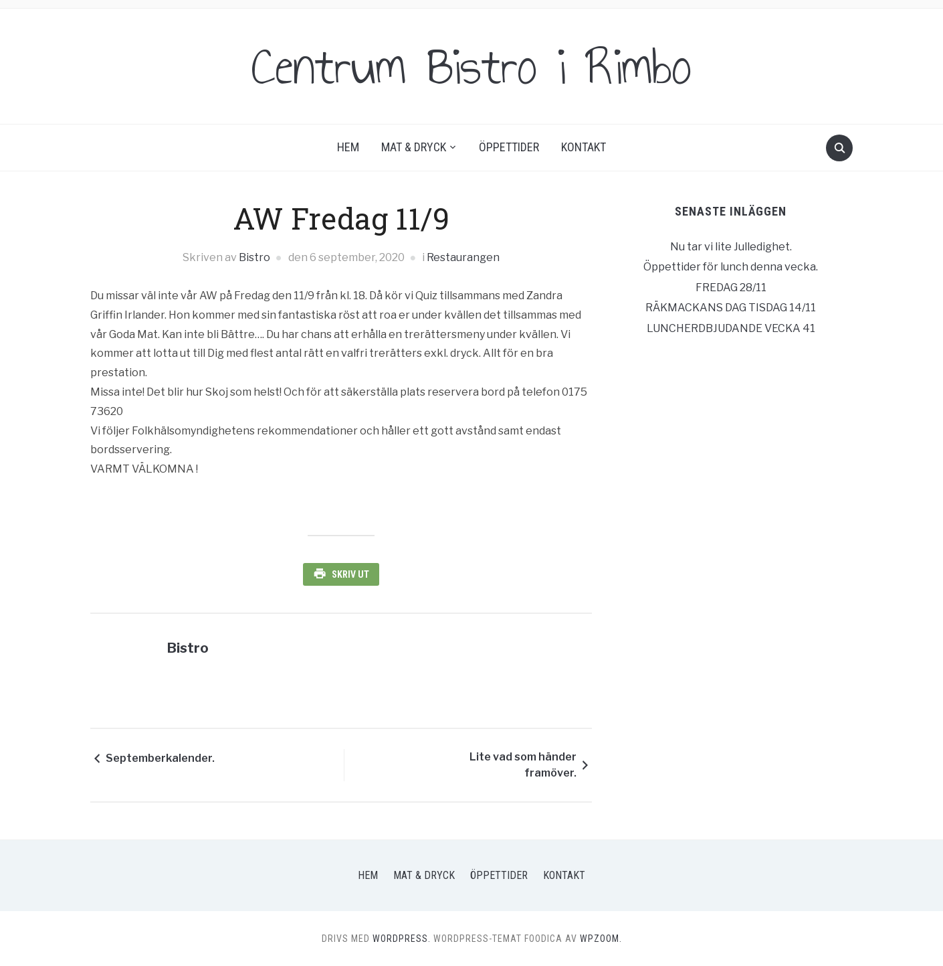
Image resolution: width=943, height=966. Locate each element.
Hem (348, 147)
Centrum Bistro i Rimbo (471, 66)
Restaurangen (463, 257)
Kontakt (583, 147)
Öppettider (509, 147)
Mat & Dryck (413, 147)
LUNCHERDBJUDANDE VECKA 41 (731, 328)
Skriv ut (350, 574)
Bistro (254, 257)
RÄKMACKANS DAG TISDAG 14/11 (730, 307)
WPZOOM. (601, 938)
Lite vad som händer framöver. (523, 764)
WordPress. (402, 938)
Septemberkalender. (160, 758)
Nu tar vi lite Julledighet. (731, 246)
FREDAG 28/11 (731, 287)
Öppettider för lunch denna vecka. (730, 266)
